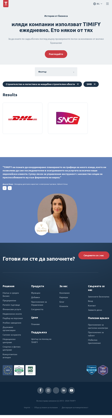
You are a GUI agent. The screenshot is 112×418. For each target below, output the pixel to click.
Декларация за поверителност (75, 410)
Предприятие (9, 302)
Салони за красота (12, 337)
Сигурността (37, 311)
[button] (4, 189)
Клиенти (64, 308)
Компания (65, 294)
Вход (90, 303)
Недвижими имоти (12, 316)
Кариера (64, 299)
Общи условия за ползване (46, 410)
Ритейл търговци (11, 307)
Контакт (92, 307)
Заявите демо (95, 312)
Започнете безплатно (98, 298)
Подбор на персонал (13, 320)
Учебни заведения (12, 325)
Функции (35, 294)
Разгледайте (56, 54)
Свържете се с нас (93, 256)
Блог (62, 303)
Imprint (27, 410)
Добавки (35, 299)
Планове (35, 326)
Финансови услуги (12, 311)
